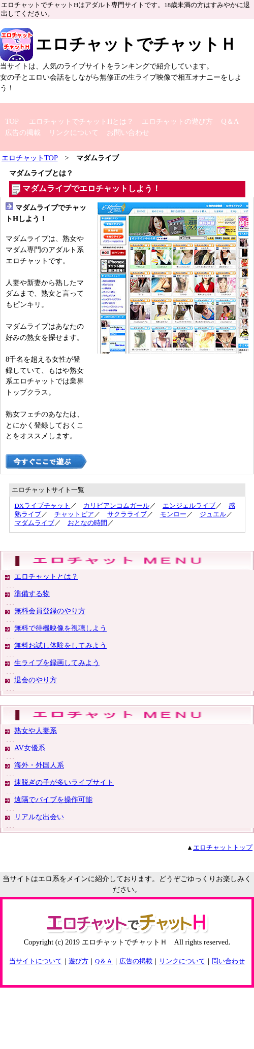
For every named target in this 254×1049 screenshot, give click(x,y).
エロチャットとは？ (46, 576)
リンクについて (74, 132)
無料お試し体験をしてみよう (60, 645)
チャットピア (74, 514)
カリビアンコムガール (116, 505)
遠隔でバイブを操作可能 (53, 799)
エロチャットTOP (29, 158)
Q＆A (230, 121)
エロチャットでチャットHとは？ (81, 121)
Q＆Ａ (104, 961)
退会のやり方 (35, 680)
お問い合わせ (128, 132)
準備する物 (32, 593)
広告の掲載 (23, 132)
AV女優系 (29, 748)
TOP (12, 121)
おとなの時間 (87, 523)
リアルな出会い (39, 817)
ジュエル (213, 514)
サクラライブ (127, 514)
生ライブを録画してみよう (57, 662)
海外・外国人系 (39, 765)
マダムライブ (34, 523)
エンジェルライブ (189, 505)
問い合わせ (228, 961)
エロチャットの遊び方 (177, 121)
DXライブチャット (42, 505)
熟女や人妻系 (35, 730)
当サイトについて (35, 961)
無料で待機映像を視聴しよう (60, 628)
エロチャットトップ (222, 847)
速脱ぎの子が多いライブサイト (64, 782)
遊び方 (78, 961)
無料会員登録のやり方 (49, 611)
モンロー (173, 514)
